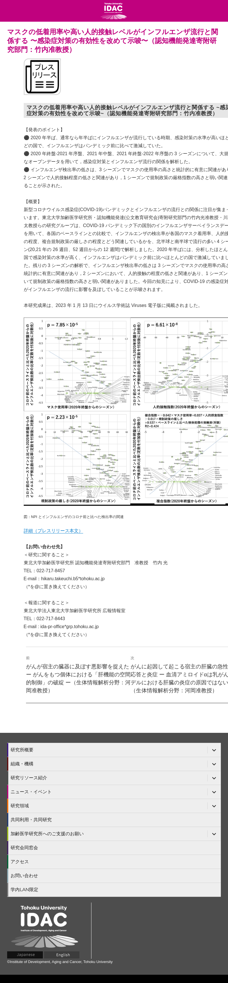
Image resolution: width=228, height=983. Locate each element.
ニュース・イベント (31, 791)
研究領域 (20, 805)
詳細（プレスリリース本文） (53, 530)
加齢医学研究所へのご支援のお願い (47, 833)
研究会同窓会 (24, 847)
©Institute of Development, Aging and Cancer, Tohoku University (60, 962)
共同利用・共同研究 (31, 819)
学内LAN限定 (24, 889)
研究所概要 (22, 750)
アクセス (20, 861)
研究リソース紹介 (29, 777)
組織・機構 (22, 763)
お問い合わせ (24, 875)
